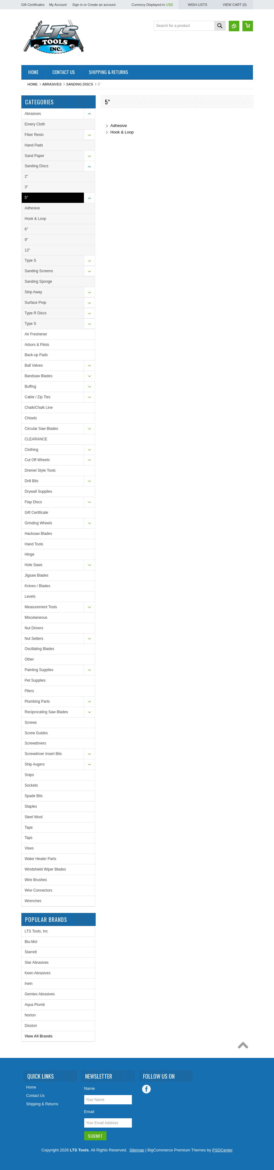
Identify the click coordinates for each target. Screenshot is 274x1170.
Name (89, 1088)
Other (29, 659)
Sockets (31, 785)
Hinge (29, 554)
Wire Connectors (38, 890)
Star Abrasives (37, 962)
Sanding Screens (39, 271)
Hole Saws (33, 565)
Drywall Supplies (38, 491)
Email (89, 1111)
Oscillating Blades (39, 649)
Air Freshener (36, 334)
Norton (30, 1015)
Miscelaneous (36, 617)
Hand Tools (34, 544)
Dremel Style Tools (40, 470)
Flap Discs (33, 502)
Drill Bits (31, 481)
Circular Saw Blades (41, 428)
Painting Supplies (39, 670)
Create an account (101, 5)
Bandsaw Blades (38, 376)
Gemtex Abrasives (40, 994)
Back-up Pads (36, 355)
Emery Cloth (35, 124)
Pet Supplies (35, 680)
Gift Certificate (36, 512)
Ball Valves (34, 365)
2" (26, 176)
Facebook (146, 1089)
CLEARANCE (36, 439)
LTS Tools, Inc (36, 931)
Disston (31, 1026)
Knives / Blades (37, 586)
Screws (31, 722)
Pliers (29, 691)
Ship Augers (35, 764)
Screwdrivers (35, 743)
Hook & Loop (35, 218)
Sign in (77, 5)
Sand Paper (34, 156)
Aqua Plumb (35, 1004)
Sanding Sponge (38, 281)
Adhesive (32, 208)
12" (27, 250)
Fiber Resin (34, 135)
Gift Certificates (33, 5)
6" (26, 229)
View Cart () (234, 5)
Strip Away (33, 292)
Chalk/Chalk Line (39, 407)
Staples (31, 806)
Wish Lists (197, 5)
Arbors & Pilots (37, 345)
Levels (30, 596)
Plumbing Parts (37, 701)
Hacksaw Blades (38, 533)
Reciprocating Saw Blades (46, 712)
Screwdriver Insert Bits (43, 754)
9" (26, 240)
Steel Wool (34, 817)
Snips (29, 775)
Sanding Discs (79, 84)
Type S (30, 260)
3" (26, 187)
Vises (29, 848)
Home (33, 84)
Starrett (31, 952)
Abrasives (52, 84)
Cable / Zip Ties (37, 397)
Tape (29, 827)
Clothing (31, 449)
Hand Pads (34, 145)
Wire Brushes (36, 880)
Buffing (30, 386)
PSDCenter (222, 1150)
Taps (29, 838)
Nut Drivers (34, 628)
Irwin (29, 983)
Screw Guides (36, 733)
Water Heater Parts (40, 859)
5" (26, 197)
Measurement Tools (41, 607)
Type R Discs (36, 313)
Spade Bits (34, 796)
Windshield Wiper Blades (45, 869)
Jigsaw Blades (37, 575)
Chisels (31, 418)
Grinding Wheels (38, 523)
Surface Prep (35, 302)
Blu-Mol (31, 942)
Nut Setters (34, 638)
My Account (58, 5)
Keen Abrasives (37, 973)
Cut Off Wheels (37, 460)
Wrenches (33, 901)
